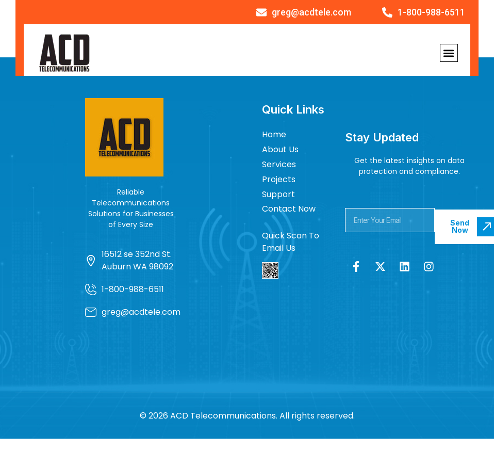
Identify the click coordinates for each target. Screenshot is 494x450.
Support (278, 194)
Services (279, 164)
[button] (449, 53)
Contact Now (289, 209)
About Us (280, 149)
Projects (278, 179)
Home (274, 134)
